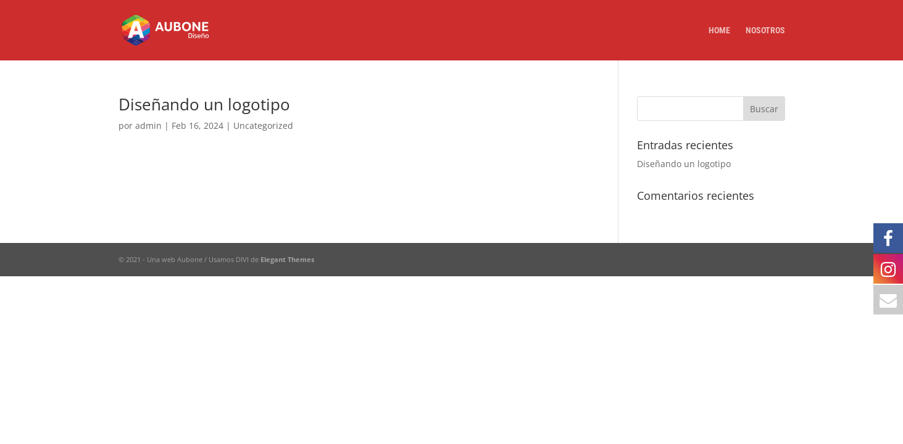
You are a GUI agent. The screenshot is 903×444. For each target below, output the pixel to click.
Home (719, 30)
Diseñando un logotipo (204, 104)
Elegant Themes (287, 259)
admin (148, 125)
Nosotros (765, 30)
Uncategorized (263, 125)
